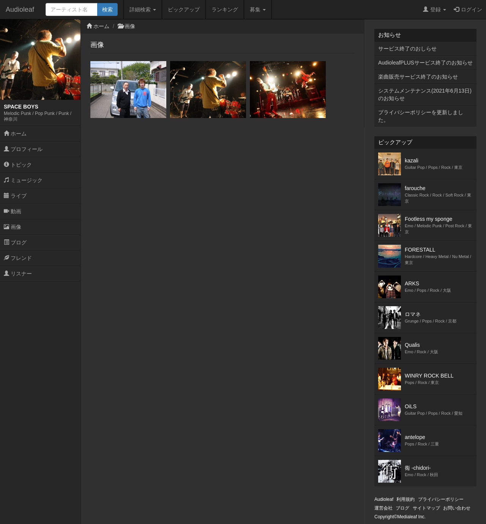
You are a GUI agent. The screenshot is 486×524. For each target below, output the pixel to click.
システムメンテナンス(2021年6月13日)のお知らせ (425, 94)
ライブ (15, 196)
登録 (434, 9)
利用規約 (405, 499)
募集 (258, 9)
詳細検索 (142, 9)
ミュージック (23, 180)
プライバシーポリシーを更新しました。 (420, 116)
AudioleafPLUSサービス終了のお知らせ (425, 63)
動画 (12, 211)
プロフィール (23, 149)
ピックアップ (184, 9)
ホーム (15, 134)
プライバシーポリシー (441, 499)
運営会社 (383, 508)
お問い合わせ (456, 508)
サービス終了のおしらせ (407, 49)
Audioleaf (20, 9)
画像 (12, 227)
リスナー (18, 274)
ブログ (15, 242)
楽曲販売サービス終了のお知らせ (418, 77)
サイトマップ (426, 508)
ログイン (468, 9)
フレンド (18, 258)
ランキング (224, 9)
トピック (18, 165)
